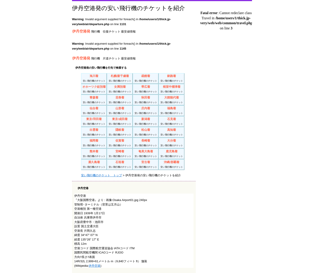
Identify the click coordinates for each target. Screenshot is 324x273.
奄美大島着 (145, 154)
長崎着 (145, 143)
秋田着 (145, 100)
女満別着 (119, 89)
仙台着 (93, 111)
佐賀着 (119, 143)
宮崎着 (119, 154)
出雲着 (93, 132)
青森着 (93, 100)
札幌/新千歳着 (119, 78)
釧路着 (171, 78)
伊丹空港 (94, 265)
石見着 (171, 122)
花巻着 (119, 100)
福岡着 (93, 143)
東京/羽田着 (93, 122)
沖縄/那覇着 (171, 165)
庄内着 (145, 111)
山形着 (119, 111)
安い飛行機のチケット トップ (101, 175)
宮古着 (145, 165)
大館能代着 (171, 100)
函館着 (145, 78)
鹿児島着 (171, 154)
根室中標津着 (171, 89)
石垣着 (119, 165)
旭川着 (93, 78)
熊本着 (93, 154)
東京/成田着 (119, 122)
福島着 (171, 111)
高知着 (171, 132)
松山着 (145, 132)
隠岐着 (119, 132)
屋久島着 (93, 165)
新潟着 (145, 122)
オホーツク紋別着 (93, 89)
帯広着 (145, 89)
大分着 (171, 143)
